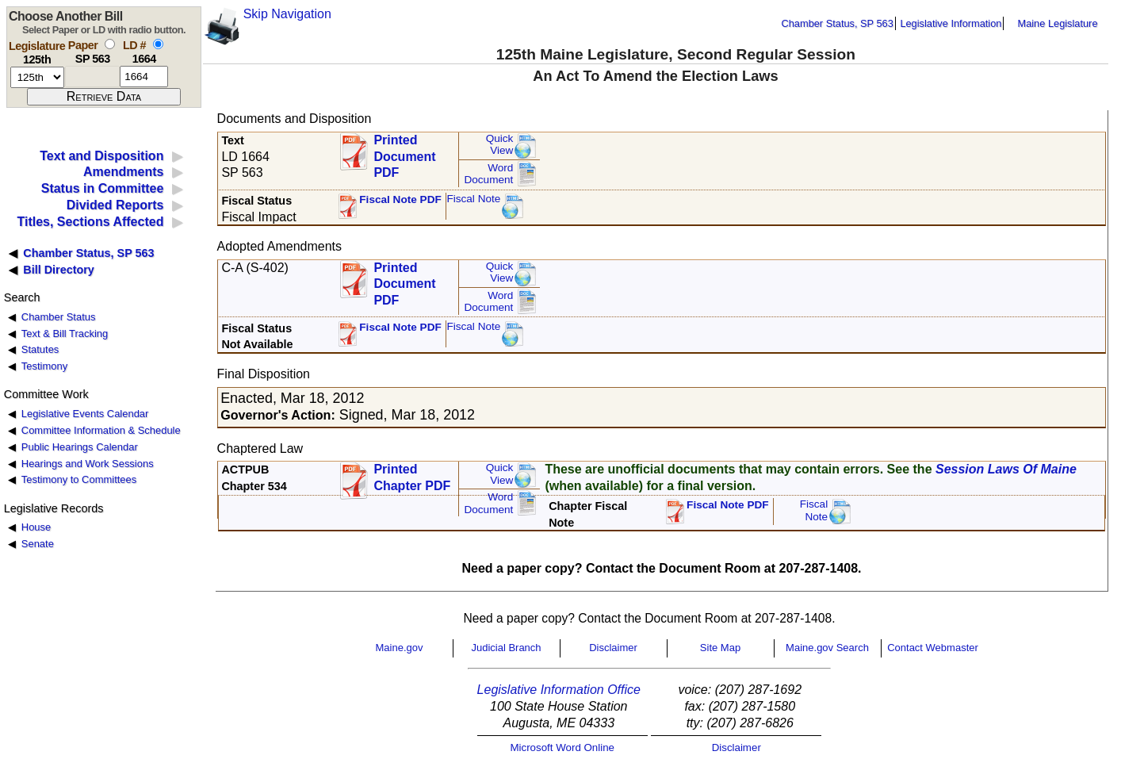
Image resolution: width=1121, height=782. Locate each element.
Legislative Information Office (559, 689)
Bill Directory (58, 269)
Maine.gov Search (827, 648)
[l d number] (144, 76)
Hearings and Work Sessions (87, 464)
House (36, 527)
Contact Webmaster (932, 648)
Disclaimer (613, 648)
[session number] (37, 77)
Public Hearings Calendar (79, 447)
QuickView (500, 144)
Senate (37, 544)
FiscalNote (814, 510)
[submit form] (104, 96)
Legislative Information (950, 23)
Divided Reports (115, 205)
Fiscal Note (473, 199)
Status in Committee (102, 188)
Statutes (40, 349)
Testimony (44, 366)
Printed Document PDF (404, 152)
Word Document (488, 174)
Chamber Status (58, 317)
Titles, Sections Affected (90, 221)
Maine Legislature (1057, 23)
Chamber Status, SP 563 (837, 23)
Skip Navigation (287, 14)
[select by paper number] (110, 44)
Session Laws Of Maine (1006, 469)
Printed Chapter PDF (411, 477)
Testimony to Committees (78, 479)
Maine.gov (399, 648)
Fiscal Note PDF (400, 199)
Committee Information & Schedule (101, 430)
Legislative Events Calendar (85, 414)
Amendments (123, 171)
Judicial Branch (506, 648)
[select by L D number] (158, 44)
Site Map (720, 648)
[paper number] (92, 76)
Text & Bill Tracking (64, 333)
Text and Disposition (101, 156)
